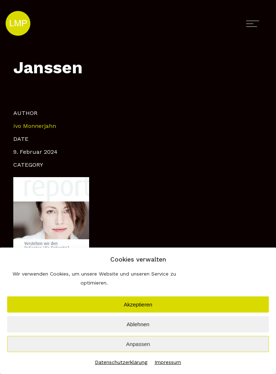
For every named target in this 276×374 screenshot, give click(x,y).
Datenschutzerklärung (121, 362)
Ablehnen (137, 324)
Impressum (168, 362)
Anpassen (138, 344)
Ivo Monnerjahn (34, 126)
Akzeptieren (138, 304)
